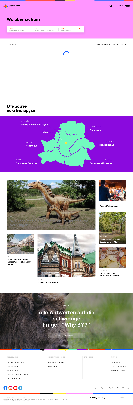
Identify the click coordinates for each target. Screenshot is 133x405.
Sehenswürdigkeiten (57, 357)
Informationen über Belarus (16, 362)
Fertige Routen (116, 362)
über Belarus (12, 357)
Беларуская (95, 388)
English (111, 388)
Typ (36, 28)
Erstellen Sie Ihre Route (118, 366)
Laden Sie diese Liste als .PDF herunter (111, 44)
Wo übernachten (12, 366)
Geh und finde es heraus (66, 335)
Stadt (62, 28)
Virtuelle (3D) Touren (118, 370)
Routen (114, 357)
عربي (128, 388)
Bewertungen (66, 305)
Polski (117, 388)
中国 (123, 388)
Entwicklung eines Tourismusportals (108, 398)
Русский (103, 388)
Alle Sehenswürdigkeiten (56, 362)
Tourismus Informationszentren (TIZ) (18, 374)
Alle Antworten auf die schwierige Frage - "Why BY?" (66, 318)
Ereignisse (88, 357)
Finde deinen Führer (13, 378)
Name (11, 28)
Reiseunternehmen (13, 370)
